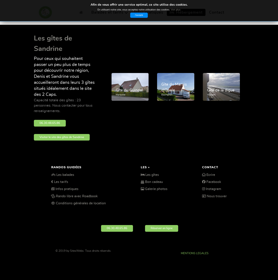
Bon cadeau (154, 182)
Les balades (65, 175)
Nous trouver (217, 196)
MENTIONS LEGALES (194, 253)
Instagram (213, 189)
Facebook (213, 182)
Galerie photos (156, 189)
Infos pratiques (66, 189)
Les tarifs (61, 182)
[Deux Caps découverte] (45, 11)
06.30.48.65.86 (50, 123)
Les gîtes (152, 175)
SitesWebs (77, 250)
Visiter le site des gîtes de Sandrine (62, 137)
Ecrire (210, 175)
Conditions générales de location (81, 203)
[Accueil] (82, 12)
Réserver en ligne (162, 228)
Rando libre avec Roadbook (77, 196)
